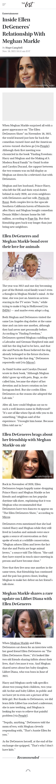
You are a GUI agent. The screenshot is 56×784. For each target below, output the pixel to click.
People (44, 146)
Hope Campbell (14, 47)
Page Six (33, 218)
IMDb (6, 310)
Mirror (30, 362)
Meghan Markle (19, 643)
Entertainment (10, 13)
